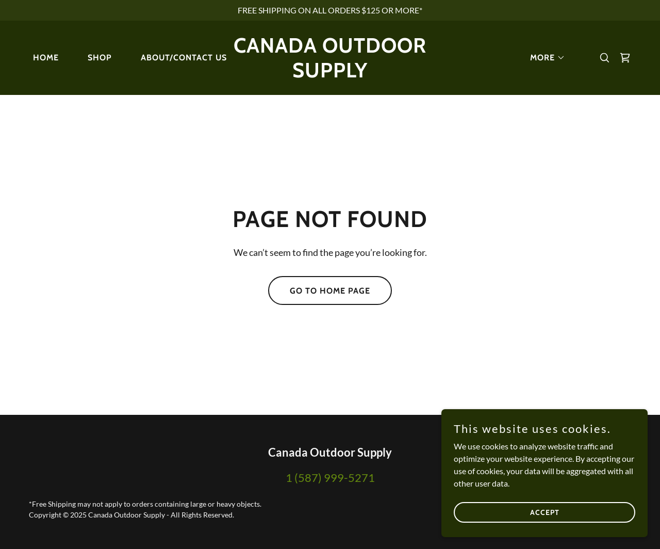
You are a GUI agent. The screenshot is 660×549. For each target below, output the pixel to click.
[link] (330, 74)
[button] (543, 58)
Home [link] (46, 57)
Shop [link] (100, 57)
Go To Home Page (330, 291)
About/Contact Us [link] (184, 57)
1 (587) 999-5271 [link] (330, 478)
